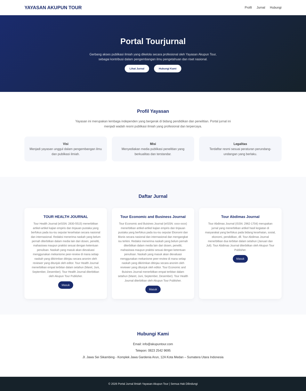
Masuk (66, 285)
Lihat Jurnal (137, 68)
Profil (248, 7)
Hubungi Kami (167, 68)
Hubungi (276, 7)
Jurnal (261, 7)
